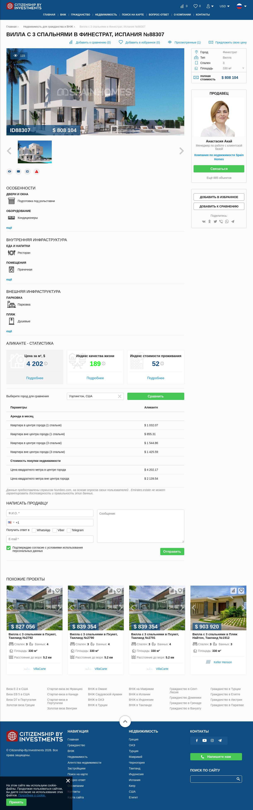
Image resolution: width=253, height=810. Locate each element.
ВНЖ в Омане (97, 689)
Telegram (78, 530)
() (93, 42)
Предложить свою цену (231, 42)
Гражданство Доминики (185, 697)
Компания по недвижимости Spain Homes (219, 157)
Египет (133, 797)
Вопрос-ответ (77, 780)
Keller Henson (223, 662)
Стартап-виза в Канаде (62, 694)
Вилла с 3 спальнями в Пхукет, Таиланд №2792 (33, 635)
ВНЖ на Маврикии (141, 689)
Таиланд (134, 768)
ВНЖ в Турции (97, 705)
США (132, 791)
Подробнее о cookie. (32, 795)
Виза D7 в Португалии (21, 699)
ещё (9, 227)
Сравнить (156, 396)
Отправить (172, 551)
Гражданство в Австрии (226, 699)
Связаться (219, 169)
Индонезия (136, 774)
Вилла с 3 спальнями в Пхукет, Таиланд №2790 (94, 635)
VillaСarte (39, 668)
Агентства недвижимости (84, 762)
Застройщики (77, 768)
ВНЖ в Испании (139, 694)
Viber (61, 530)
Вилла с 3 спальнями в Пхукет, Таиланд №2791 (155, 635)
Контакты (74, 791)
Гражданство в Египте (225, 694)
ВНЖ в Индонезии (141, 699)
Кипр (132, 785)
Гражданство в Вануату (185, 708)
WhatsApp (43, 530)
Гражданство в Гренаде (185, 703)
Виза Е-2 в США (17, 689)
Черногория (137, 762)
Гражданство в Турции (226, 689)
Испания (135, 780)
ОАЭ (132, 745)
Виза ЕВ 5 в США (18, 694)
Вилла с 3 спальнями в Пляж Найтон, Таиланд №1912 (215, 635)
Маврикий (135, 756)
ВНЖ (71, 751)
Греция (134, 739)
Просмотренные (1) (188, 42)
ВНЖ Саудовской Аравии (105, 694)
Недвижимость (78, 756)
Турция (134, 751)
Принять (16, 802)
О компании (76, 785)
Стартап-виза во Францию (65, 689)
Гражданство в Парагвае (227, 705)
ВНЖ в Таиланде (140, 705)
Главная (73, 739)
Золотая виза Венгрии (62, 708)
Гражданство (76, 745)
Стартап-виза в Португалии (57, 701)
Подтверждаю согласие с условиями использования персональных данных (48, 549)
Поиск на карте (78, 774)
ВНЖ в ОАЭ (96, 699)
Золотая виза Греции (20, 705)
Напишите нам (216, 756)
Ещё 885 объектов (219, 177)
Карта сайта (76, 797)
